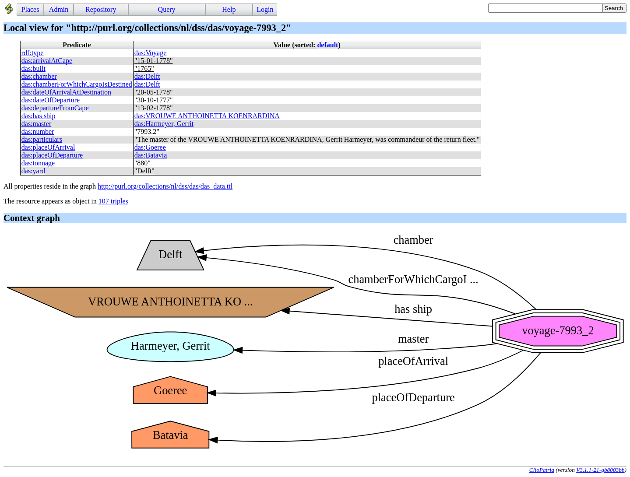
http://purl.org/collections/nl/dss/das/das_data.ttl (165, 186)
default (327, 45)
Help (229, 9)
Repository (100, 9)
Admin (58, 9)
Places (30, 9)
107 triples (113, 201)
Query (167, 9)
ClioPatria (541, 469)
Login (265, 9)
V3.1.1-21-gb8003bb (600, 469)
